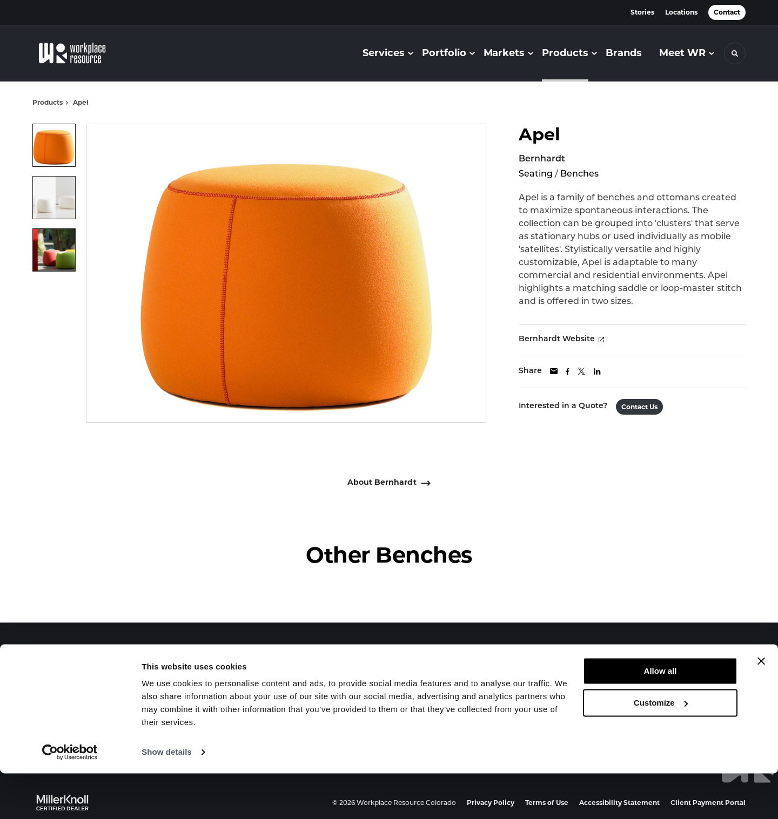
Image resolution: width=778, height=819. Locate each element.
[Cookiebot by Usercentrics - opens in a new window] (70, 798)
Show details (167, 797)
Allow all (660, 716)
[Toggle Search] (735, 53)
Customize (661, 748)
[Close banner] (761, 706)
